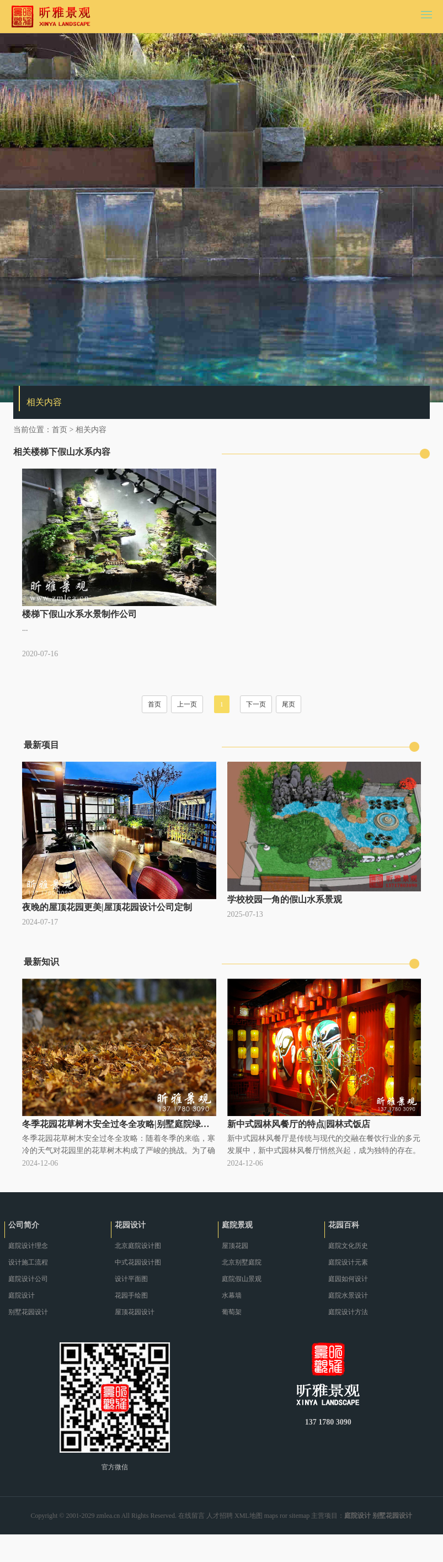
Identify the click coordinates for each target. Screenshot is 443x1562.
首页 (59, 430)
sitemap (299, 1516)
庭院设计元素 (348, 1262)
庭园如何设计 (348, 1279)
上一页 (187, 704)
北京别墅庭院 (241, 1262)
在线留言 (191, 1516)
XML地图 (248, 1516)
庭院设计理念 (28, 1246)
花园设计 (130, 1225)
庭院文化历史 (348, 1246)
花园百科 (343, 1225)
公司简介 (23, 1225)
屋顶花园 (235, 1246)
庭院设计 (21, 1295)
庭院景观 (237, 1225)
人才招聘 (219, 1516)
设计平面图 (131, 1279)
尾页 (288, 704)
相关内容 (91, 430)
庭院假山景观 (241, 1279)
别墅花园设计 (28, 1312)
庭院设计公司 (28, 1279)
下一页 (256, 704)
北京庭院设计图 (138, 1246)
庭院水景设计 (348, 1295)
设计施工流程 (28, 1262)
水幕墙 (232, 1295)
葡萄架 (232, 1312)
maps (271, 1516)
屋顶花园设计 (134, 1312)
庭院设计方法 (348, 1312)
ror (283, 1516)
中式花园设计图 (138, 1262)
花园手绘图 (131, 1295)
